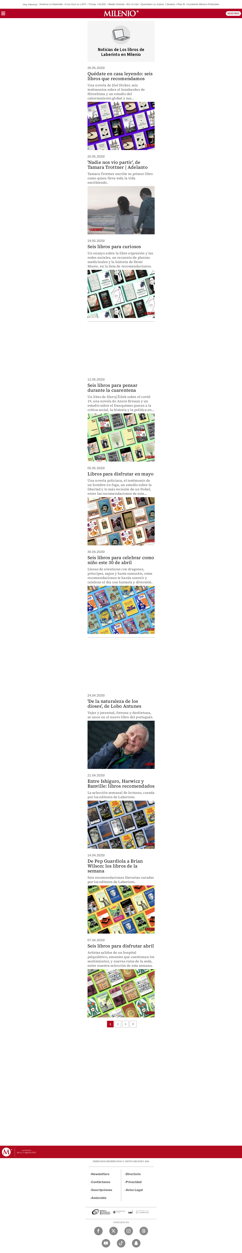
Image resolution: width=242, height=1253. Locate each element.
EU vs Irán (133, 4)
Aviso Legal (134, 1190)
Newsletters (100, 1174)
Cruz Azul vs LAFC (76, 4)
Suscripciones (101, 1190)
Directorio (133, 1174)
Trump (92, 4)
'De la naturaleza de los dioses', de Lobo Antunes (114, 703)
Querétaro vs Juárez (152, 4)
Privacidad (134, 1182)
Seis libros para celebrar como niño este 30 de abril (121, 560)
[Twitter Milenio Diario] (113, 1231)
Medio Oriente (116, 4)
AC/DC (102, 4)
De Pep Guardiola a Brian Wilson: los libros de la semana (115, 866)
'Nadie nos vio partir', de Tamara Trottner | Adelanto (118, 164)
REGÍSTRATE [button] (233, 13)
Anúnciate (98, 1198)
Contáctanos (100, 1182)
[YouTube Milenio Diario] (106, 1243)
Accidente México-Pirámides (203, 4)
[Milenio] (121, 13)
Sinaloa (171, 4)
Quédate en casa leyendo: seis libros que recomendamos (120, 76)
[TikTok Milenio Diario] (121, 1243)
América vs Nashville (51, 4)
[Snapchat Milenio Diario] (136, 1243)
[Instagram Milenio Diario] (128, 1231)
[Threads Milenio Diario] (144, 1231)
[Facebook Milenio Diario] (98, 1231)
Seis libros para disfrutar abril (121, 946)
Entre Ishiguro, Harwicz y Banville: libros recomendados (121, 783)
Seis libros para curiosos (114, 246)
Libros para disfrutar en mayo (121, 474)
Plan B (181, 4)
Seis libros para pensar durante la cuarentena (113, 387)
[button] (3, 14)
